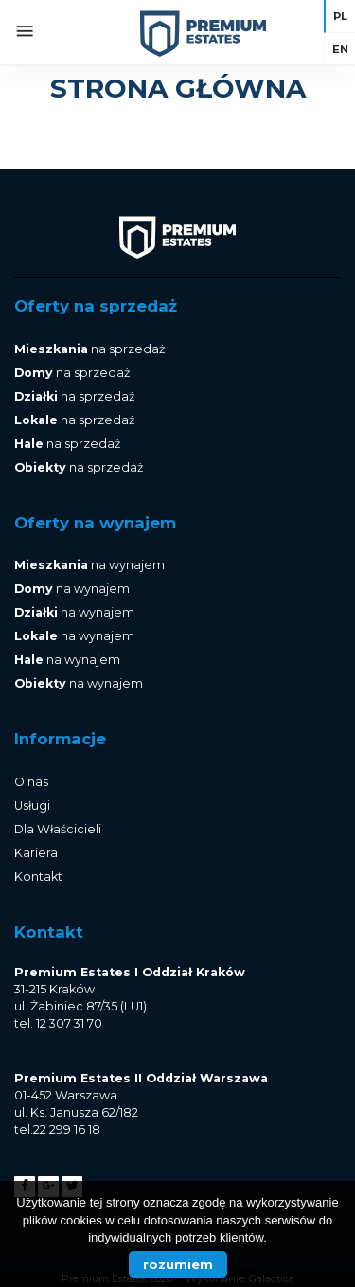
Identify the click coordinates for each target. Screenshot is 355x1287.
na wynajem (89, 565)
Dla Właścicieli (57, 829)
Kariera (36, 853)
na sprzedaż (89, 349)
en (340, 49)
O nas (31, 782)
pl (340, 16)
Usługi (32, 805)
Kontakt (38, 876)
